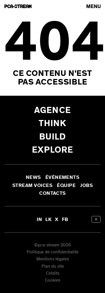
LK (48, 219)
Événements (62, 177)
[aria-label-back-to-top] (96, 219)
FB (65, 219)
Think (53, 123)
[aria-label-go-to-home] (18, 6)
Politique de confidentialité (52, 252)
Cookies (52, 280)
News (33, 177)
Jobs (86, 185)
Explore (52, 149)
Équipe (66, 185)
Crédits (52, 273)
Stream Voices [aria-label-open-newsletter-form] (32, 185)
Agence (52, 110)
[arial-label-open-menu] (94, 6)
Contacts (52, 193)
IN (39, 219)
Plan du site (52, 266)
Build (52, 136)
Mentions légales (52, 259)
